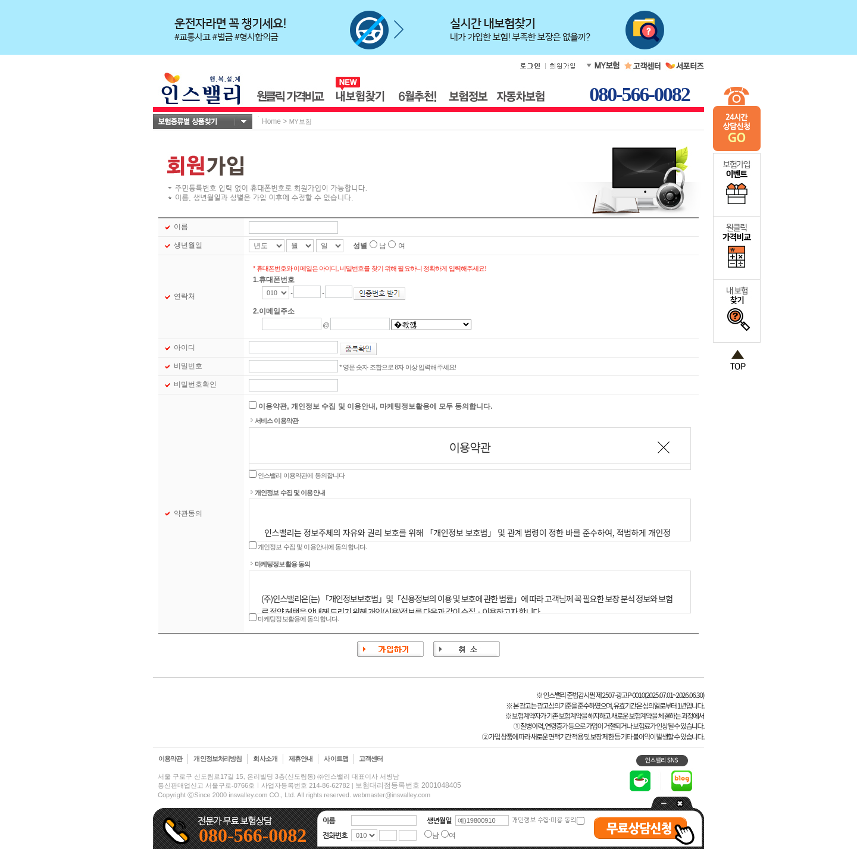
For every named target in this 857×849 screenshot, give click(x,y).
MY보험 (300, 121)
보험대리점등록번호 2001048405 (408, 785)
